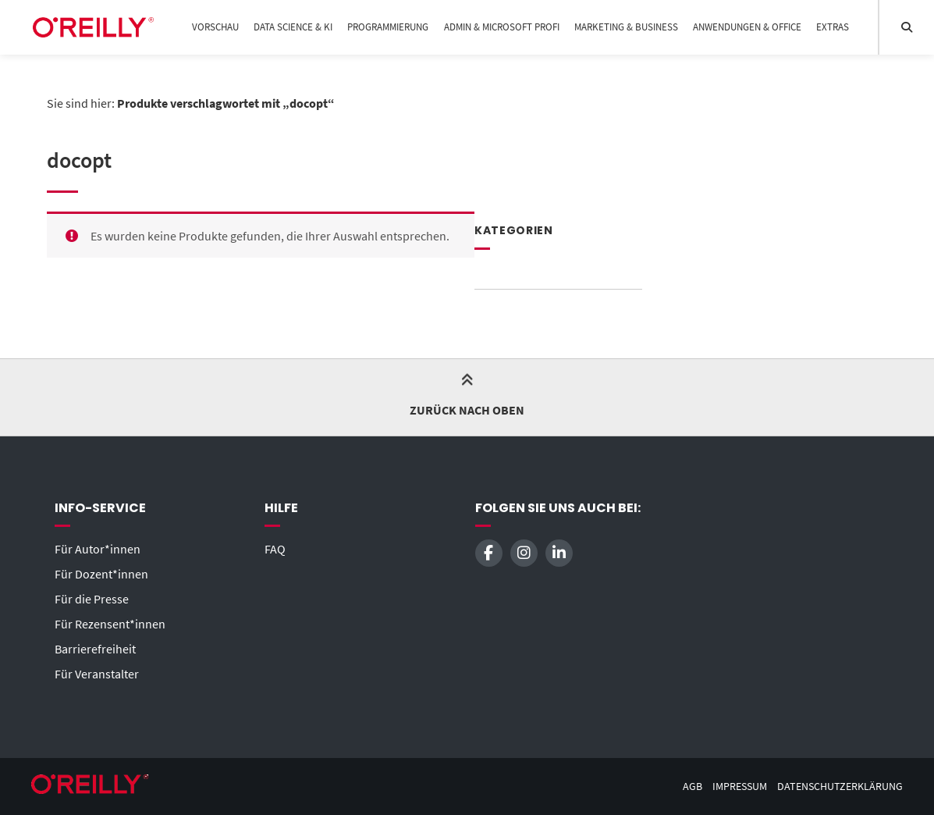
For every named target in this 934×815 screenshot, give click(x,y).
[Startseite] (93, 27)
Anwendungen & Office (747, 27)
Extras (832, 27)
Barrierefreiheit (95, 649)
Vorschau (215, 27)
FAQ (275, 549)
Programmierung (387, 27)
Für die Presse (92, 599)
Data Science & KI (293, 27)
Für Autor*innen (97, 549)
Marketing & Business (626, 27)
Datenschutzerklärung (840, 786)
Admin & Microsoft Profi (501, 27)
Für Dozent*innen (101, 574)
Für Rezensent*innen (110, 624)
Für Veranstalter (97, 674)
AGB (692, 786)
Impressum (739, 786)
